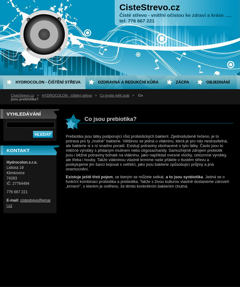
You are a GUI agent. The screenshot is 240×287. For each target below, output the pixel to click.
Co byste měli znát (114, 95)
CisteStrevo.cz (22, 95)
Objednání (218, 82)
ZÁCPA (182, 82)
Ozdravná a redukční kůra (128, 82)
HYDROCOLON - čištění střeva (67, 95)
